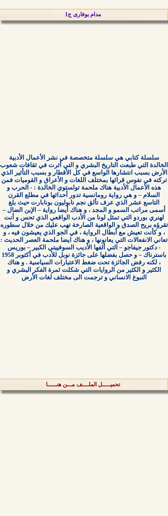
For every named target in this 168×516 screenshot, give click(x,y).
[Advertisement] (84, 95)
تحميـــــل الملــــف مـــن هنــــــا (83, 384)
